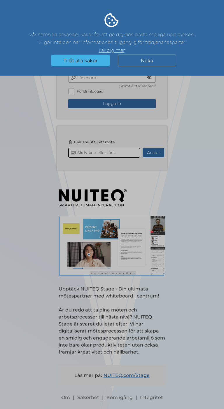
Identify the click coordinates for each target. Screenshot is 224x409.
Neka (147, 60)
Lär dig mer (112, 50)
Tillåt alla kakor (80, 60)
